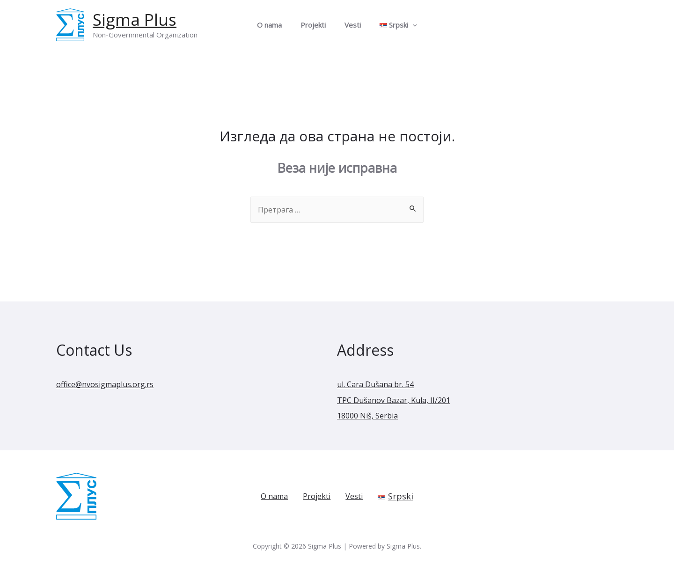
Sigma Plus (134, 19)
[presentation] (405, 24)
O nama (276, 24)
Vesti (350, 24)
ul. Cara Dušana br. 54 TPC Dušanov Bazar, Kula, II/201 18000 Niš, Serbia (400, 400)
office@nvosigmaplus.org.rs (112, 384)
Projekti (315, 24)
